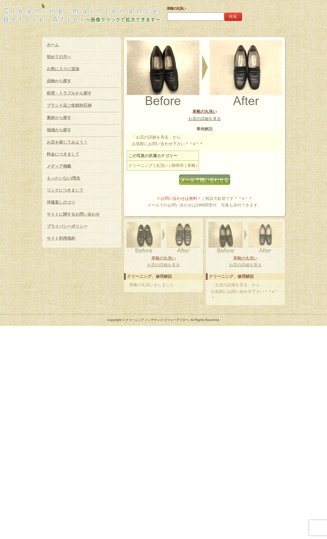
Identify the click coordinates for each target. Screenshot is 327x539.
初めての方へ (59, 57)
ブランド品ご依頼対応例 (69, 105)
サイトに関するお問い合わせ (73, 214)
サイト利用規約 (61, 238)
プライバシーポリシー (67, 226)
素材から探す (59, 118)
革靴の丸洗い (191, 147)
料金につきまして (63, 154)
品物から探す (59, 81)
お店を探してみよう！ (67, 142)
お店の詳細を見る (190, 154)
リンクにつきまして (65, 190)
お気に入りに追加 (63, 69)
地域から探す (59, 130)
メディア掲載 (59, 166)
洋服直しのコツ (61, 202)
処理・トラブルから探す (69, 93)
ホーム (53, 45)
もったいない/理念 (63, 178)
